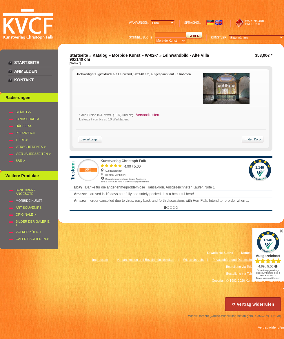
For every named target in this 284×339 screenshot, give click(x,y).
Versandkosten (147, 115)
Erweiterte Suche (220, 252)
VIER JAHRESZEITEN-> (33, 153)
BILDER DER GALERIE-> (33, 223)
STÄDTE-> (23, 112)
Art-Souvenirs (29, 207)
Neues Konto (251, 252)
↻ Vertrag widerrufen (253, 304)
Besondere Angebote (26, 191)
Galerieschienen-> (32, 239)
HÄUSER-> (24, 126)
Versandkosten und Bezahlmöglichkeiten (145, 259)
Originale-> (26, 214)
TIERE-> (22, 140)
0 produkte (256, 22)
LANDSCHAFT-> (28, 119)
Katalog (99, 55)
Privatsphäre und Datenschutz (234, 259)
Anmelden (25, 71)
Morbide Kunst (126, 55)
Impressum (100, 259)
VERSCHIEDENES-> (31, 147)
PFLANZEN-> (25, 133)
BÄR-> (20, 160)
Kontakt (24, 80)
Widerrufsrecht (193, 259)
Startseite (26, 62)
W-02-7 (151, 55)
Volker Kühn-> (28, 232)
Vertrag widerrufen (271, 327)
